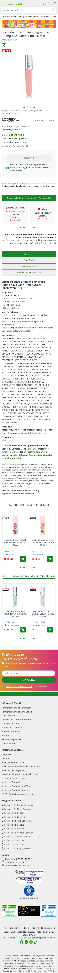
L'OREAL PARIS (16, 134)
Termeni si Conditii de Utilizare (16, 707)
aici (20, 170)
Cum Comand (8, 715)
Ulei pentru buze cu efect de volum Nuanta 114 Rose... (43, 614)
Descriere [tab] (29, 254)
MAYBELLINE (10, 551)
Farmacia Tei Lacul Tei (14, 816)
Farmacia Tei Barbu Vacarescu (17, 805)
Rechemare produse (11, 739)
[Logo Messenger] (26, 942)
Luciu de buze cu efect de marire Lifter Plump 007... (15, 542)
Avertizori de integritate (13, 770)
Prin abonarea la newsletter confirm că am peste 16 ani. (30, 665)
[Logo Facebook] (21, 942)
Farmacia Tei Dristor (13, 812)
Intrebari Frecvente (11, 731)
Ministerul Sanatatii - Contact (16, 790)
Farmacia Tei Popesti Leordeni (18, 832)
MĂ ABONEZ (29, 679)
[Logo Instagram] (31, 942)
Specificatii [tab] (29, 260)
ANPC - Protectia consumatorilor (17, 794)
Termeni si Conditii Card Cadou (17, 711)
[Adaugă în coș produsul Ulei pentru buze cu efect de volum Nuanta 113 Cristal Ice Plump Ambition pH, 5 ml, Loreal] (23, 629)
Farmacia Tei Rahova (13, 824)
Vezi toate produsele (45, 120)
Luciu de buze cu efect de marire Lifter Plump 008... (43, 542)
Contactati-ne (8, 743)
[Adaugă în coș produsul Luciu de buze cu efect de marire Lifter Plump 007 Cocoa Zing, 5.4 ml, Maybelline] (23, 559)
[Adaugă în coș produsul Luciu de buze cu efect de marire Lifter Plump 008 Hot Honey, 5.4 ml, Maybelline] (50, 559)
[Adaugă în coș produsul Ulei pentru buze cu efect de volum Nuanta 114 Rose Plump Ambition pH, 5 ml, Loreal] (50, 629)
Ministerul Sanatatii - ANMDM (16, 786)
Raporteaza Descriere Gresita (18, 493)
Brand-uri (6, 735)
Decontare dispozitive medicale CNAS (20, 774)
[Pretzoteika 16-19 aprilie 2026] (29, 24)
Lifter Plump (9, 554)
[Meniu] (4, 4)
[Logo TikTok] (35, 942)
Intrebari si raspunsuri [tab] (29, 272)
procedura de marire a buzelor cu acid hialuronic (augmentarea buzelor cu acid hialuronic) (27, 454)
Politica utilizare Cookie (13, 762)
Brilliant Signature (18, 138)
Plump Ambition (11, 625)
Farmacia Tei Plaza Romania (16, 809)
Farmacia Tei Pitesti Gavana (16, 836)
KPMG (32, 934)
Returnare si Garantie (12, 727)
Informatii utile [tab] (29, 266)
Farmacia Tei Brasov (13, 840)
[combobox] (29, 10)
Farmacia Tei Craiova (13, 844)
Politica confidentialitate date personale (21, 766)
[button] (24, 107)
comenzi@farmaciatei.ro (17, 865)
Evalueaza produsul (11, 129)
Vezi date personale (25, 686)
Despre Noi (7, 754)
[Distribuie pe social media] (4, 45)
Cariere (5, 758)
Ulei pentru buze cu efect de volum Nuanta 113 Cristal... (15, 614)
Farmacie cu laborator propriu (16, 719)
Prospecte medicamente (13, 778)
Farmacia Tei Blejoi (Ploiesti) (16, 848)
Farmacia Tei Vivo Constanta (17, 820)
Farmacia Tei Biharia (13, 828)
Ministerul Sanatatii (11, 782)
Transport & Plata (10, 723)
